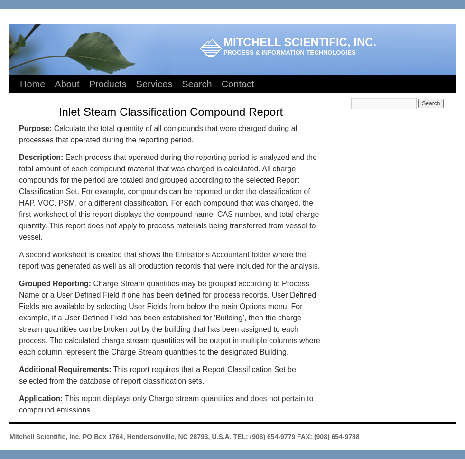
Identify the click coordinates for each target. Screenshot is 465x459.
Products (108, 84)
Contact (238, 84)
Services (154, 84)
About (67, 84)
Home (32, 84)
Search (197, 84)
